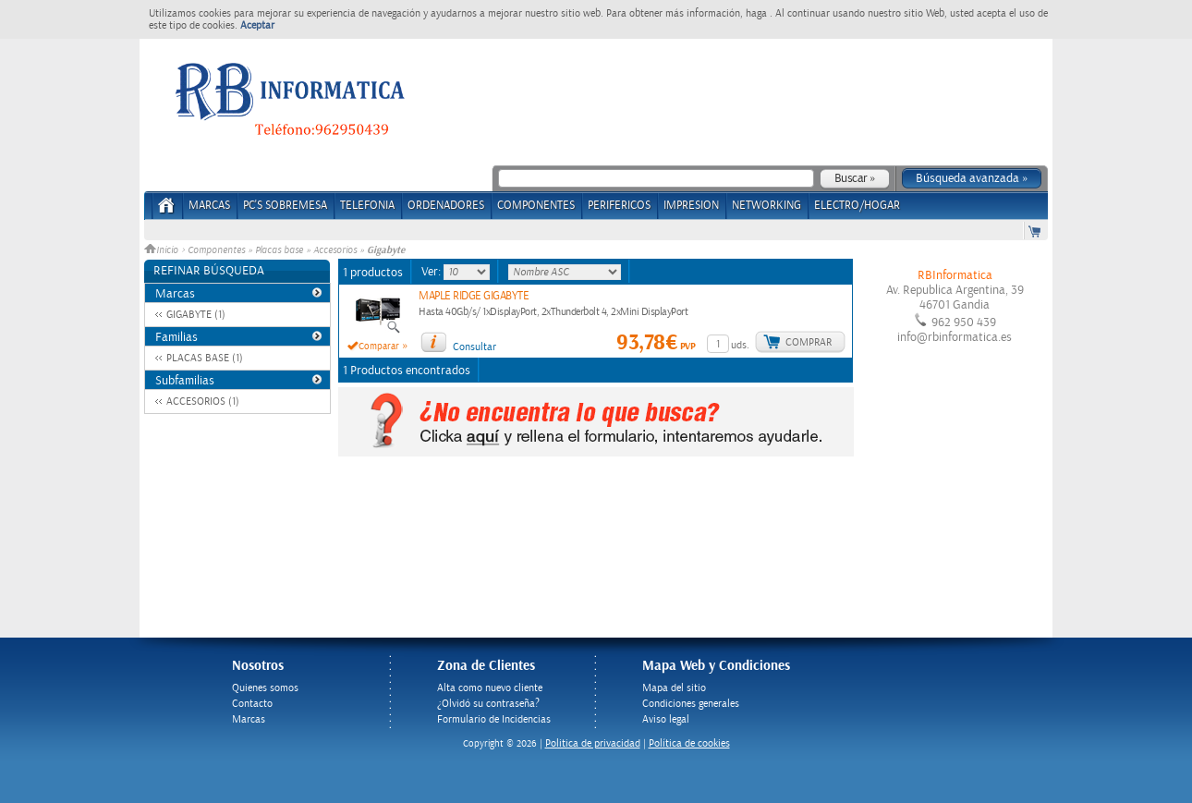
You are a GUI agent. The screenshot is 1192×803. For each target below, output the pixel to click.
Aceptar (257, 25)
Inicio (162, 250)
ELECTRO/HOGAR (857, 206)
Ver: (432, 271)
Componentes (216, 250)
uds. (740, 345)
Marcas (209, 206)
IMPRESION (691, 206)
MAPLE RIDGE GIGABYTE (474, 296)
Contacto (252, 704)
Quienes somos (265, 688)
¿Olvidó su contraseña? (488, 704)
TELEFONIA (367, 206)
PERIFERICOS (619, 206)
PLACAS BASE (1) (204, 358)
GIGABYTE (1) (195, 315)
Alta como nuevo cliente (489, 688)
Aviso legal (665, 719)
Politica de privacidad (592, 743)
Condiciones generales (690, 704)
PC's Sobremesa (285, 206)
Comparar (379, 346)
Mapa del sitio (674, 688)
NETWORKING (766, 206)
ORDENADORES (445, 206)
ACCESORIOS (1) (202, 401)
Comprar (808, 342)
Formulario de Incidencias (494, 719)
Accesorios (335, 250)
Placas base (279, 250)
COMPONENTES (536, 206)
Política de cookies (689, 743)
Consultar (474, 347)
